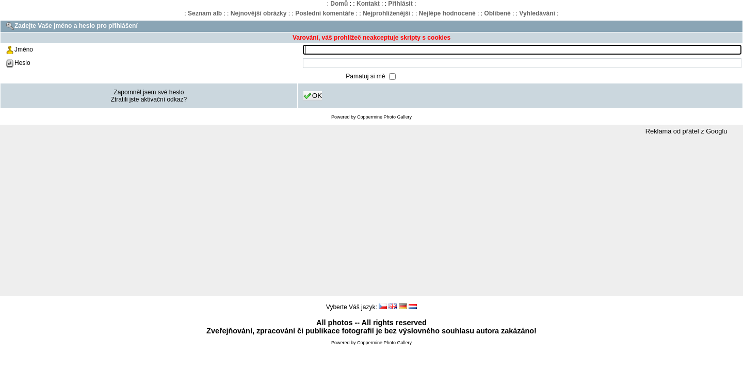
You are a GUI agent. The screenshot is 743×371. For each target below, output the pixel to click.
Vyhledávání (537, 13)
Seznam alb (205, 13)
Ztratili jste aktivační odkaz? (149, 99)
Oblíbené (497, 13)
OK (312, 96)
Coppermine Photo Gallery (384, 117)
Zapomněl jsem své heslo (149, 92)
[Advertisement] (371, 216)
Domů (339, 3)
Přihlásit (400, 3)
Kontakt (368, 3)
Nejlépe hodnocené (447, 13)
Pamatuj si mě (366, 76)
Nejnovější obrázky (259, 13)
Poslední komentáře (324, 13)
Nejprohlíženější (386, 13)
